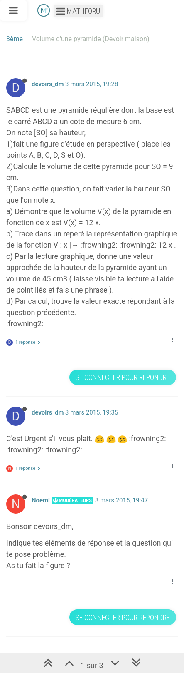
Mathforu (78, 11)
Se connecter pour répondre (122, 377)
